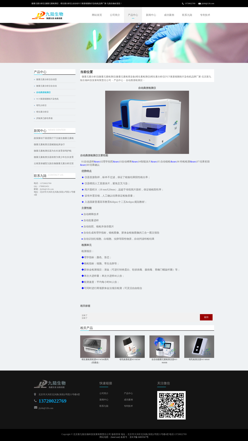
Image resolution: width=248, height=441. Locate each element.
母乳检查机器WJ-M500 (129, 359)
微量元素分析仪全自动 (46, 86)
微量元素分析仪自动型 (46, 79)
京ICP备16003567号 (139, 437)
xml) (118, 437)
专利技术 (205, 15)
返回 (206, 317)
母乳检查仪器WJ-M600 (199, 359)
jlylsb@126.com (208, 3)
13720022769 (190, 3)
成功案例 (169, 15)
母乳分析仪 (41, 105)
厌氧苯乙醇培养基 (44, 118)
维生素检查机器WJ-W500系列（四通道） (95, 361)
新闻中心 (151, 15)
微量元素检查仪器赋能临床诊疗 (49, 144)
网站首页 (97, 15)
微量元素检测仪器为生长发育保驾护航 (52, 151)
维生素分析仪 (42, 112)
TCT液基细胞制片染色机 (47, 99)
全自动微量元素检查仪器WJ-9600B (165, 361)
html (113, 437)
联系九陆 (187, 15)
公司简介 (115, 15)
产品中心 (133, 15)
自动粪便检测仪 (134, 80)
